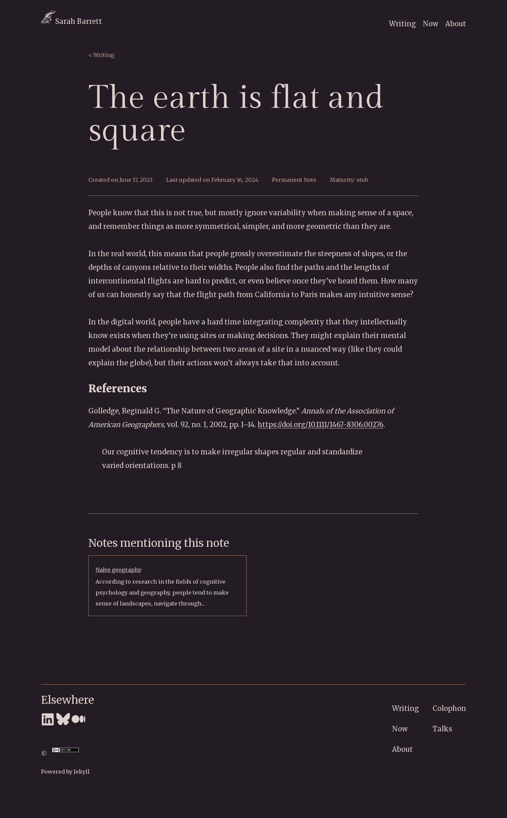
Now (430, 23)
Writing (402, 23)
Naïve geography (119, 569)
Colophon (449, 708)
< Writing (101, 55)
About (455, 23)
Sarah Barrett (71, 21)
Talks (442, 729)
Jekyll (82, 771)
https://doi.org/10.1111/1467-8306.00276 (320, 424)
